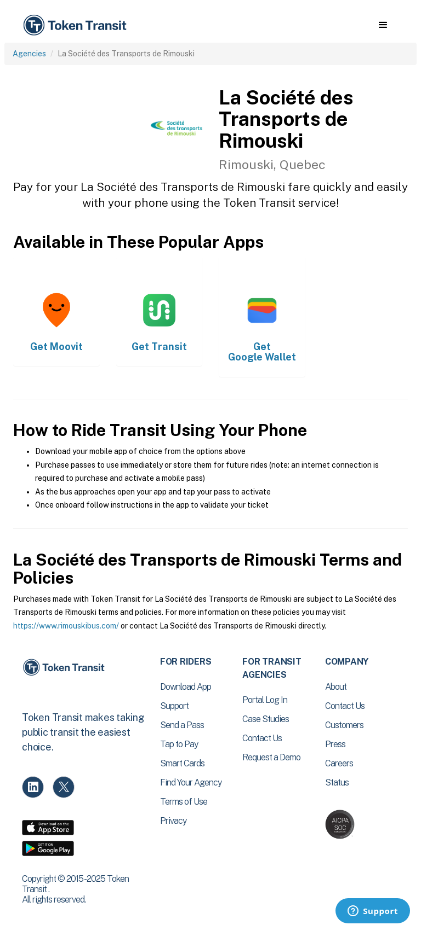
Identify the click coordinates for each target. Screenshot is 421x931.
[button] (383, 25)
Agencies (29, 53)
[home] (77, 25)
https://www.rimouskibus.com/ (66, 625)
